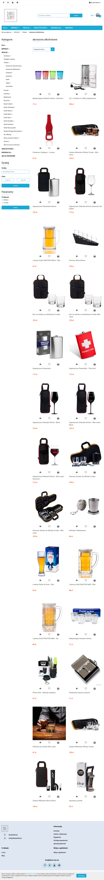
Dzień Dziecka (9, 124)
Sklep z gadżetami (60, 852)
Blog (3, 856)
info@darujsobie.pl (15, 838)
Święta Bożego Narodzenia (13, 131)
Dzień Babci (8, 114)
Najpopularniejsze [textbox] (39, 49)
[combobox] (44, 49)
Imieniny (7, 94)
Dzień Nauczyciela (10, 128)
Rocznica (7, 100)
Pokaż (15, 207)
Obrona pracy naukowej (11, 145)
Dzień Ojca (8, 117)
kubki (7, 79)
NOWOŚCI (69, 28)
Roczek (6, 90)
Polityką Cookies (31, 874)
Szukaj (15, 186)
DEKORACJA (56, 28)
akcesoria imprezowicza (14, 66)
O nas (3, 852)
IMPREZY (15, 28)
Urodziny (7, 56)
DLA (5, 28)
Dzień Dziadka (9, 121)
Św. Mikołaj (7, 134)
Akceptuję (81, 876)
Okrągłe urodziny (9, 59)
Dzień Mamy (8, 111)
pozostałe (9, 86)
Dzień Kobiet (8, 104)
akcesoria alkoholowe (13, 69)
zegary (8, 83)
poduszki (9, 76)
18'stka (7, 62)
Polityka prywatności (61, 840)
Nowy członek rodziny (11, 138)
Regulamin (57, 837)
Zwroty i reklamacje (60, 834)
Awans (6, 141)
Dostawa (56, 831)
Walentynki (7, 97)
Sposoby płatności (60, 843)
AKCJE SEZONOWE (8, 156)
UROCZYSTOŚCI (41, 28)
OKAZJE (27, 28)
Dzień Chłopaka (9, 107)
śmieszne (9, 72)
